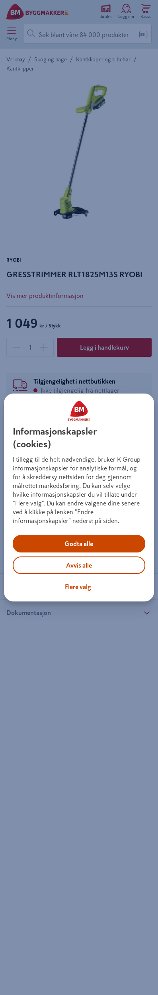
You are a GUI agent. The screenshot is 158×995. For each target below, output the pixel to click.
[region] (79, 497)
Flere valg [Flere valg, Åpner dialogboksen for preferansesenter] (78, 587)
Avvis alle (79, 565)
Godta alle (78, 544)
